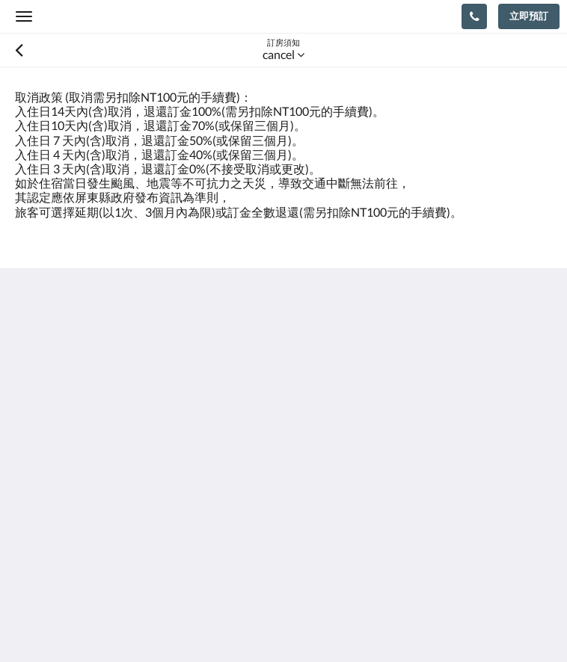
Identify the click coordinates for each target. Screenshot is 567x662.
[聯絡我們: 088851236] (474, 16)
